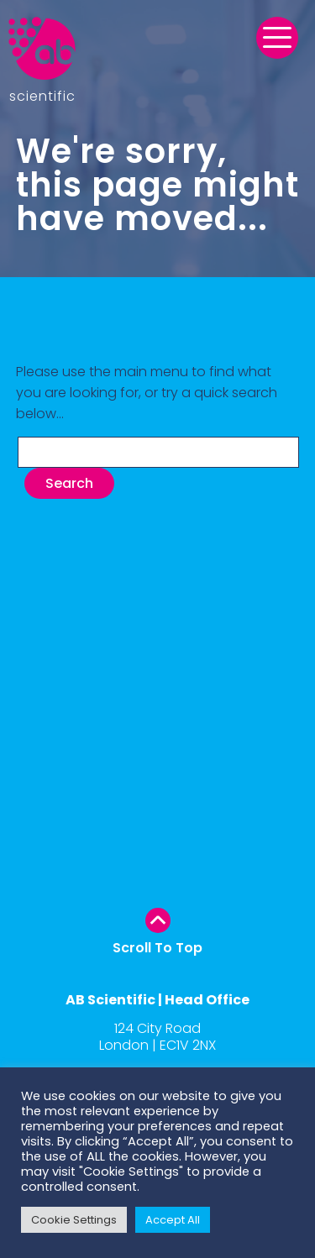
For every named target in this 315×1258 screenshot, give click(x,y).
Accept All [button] (172, 1220)
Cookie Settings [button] (74, 1220)
